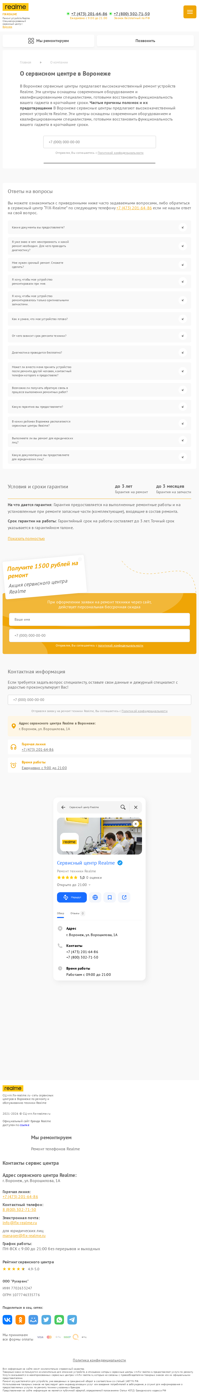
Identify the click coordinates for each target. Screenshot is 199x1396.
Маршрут (72, 897)
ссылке (24, 1125)
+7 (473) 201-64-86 (89, 13)
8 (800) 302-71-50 (19, 1209)
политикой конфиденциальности (120, 645)
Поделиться (7, 1320)
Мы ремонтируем (48, 41)
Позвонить (145, 40)
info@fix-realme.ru (20, 1222)
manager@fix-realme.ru (24, 1235)
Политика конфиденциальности (99, 1360)
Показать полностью (26, 538)
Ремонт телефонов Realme (55, 1148)
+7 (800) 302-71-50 (132, 13)
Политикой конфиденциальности (121, 153)
